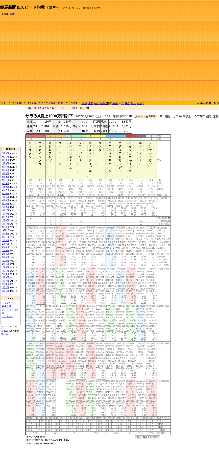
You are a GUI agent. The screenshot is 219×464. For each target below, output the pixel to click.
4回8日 (5, 187)
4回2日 (5, 207)
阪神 (133, 103)
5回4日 (5, 170)
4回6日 (5, 193)
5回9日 (5, 160)
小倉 (139, 103)
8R (63, 108)
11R (80, 108)
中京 (121, 103)
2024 (67, 103)
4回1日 (5, 210)
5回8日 (5, 153)
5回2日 (5, 177)
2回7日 (5, 244)
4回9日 (5, 183)
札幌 (84, 103)
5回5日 (5, 166)
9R (68, 108)
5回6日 (5, 163)
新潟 (103, 103)
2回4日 (5, 254)
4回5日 (5, 197)
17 (27, 103)
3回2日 (5, 234)
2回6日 (5, 247)
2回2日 (5, 260)
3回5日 (5, 223)
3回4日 (5, 227)
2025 (74, 103)
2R (34, 108)
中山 (115, 103)
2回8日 (5, 240)
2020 (40, 103)
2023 (61, 103)
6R (54, 108)
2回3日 (5, 257)
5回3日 (5, 173)
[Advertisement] (205, 51)
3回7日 (5, 217)
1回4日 (5, 280)
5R (49, 108)
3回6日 (5, 220)
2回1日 (5, 264)
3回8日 (5, 213)
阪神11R (14, 14)
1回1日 (5, 290)
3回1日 (5, 237)
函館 (90, 103)
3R (39, 108)
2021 (47, 103)
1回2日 (5, 287)
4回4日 (5, 200)
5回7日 (5, 156)
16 (24, 103)
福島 (97, 103)
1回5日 (5, 277)
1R (29, 108)
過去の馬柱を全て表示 (147, 437)
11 (5, 103)
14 (16, 103)
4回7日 (5, 190)
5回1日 (5, 180)
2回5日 (5, 250)
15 (20, 103)
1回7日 (5, 270)
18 (31, 103)
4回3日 (5, 203)
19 (35, 103)
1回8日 (5, 267)
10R (74, 108)
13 (12, 103)
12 (9, 103)
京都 (127, 103)
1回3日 (5, 284)
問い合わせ (5, 334)
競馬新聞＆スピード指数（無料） (30, 7)
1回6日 (5, 274)
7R (58, 108)
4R (44, 108)
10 (1, 103)
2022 (54, 103)
